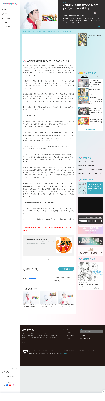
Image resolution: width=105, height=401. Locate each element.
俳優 (81, 161)
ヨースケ (97, 13)
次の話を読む (66, 269)
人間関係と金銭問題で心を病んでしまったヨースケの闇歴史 (59, 31)
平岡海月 (82, 169)
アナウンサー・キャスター (93, 173)
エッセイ (70, 277)
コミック (4, 22)
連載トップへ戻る (31, 269)
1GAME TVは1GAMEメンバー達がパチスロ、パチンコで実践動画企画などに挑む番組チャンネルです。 (41, 242)
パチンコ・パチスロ (59, 277)
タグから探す (5, 372)
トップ (23, 31)
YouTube (57, 280)
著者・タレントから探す (8, 376)
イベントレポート (7, 26)
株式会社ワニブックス (26, 342)
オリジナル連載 (6, 18)
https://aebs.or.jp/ (63, 353)
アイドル (98, 169)
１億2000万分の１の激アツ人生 (38, 31)
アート (87, 161)
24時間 (84, 76)
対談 (94, 161)
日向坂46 (90, 169)
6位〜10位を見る (90, 129)
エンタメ (4, 9)
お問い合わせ (44, 342)
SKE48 (81, 173)
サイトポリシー (36, 342)
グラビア (4, 14)
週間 (97, 76)
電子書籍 (82, 165)
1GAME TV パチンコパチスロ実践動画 (37, 239)
